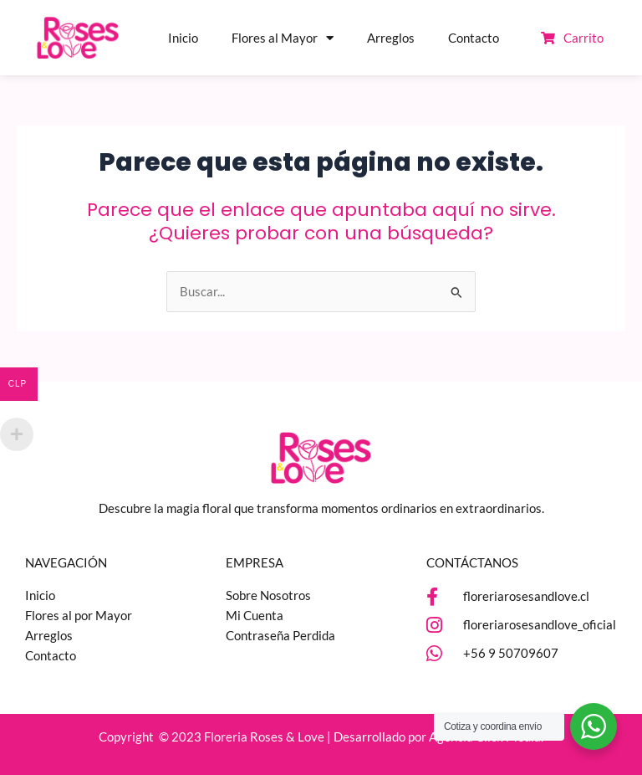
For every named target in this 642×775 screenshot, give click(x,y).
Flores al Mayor (283, 38)
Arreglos (391, 37)
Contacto (473, 37)
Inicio (183, 37)
